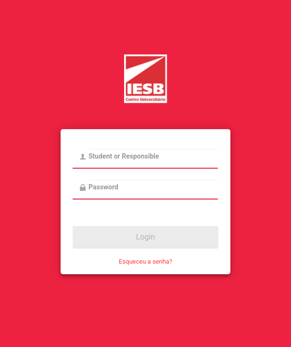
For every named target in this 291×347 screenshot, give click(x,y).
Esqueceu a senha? (145, 261)
